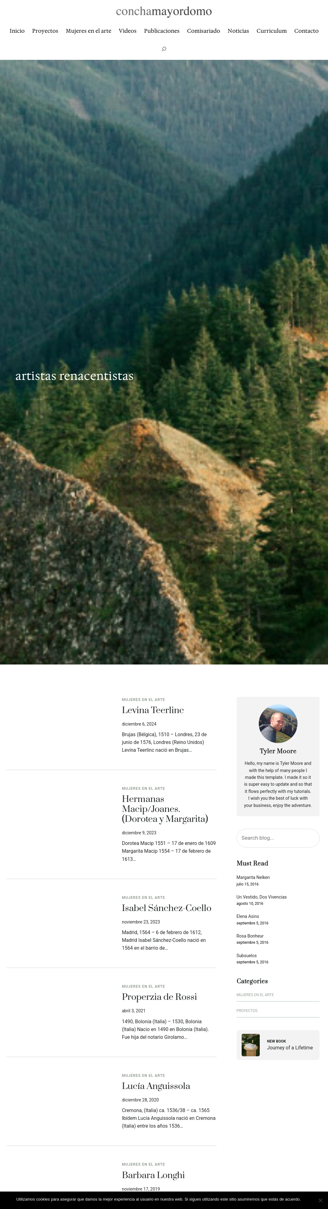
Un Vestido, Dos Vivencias (262, 897)
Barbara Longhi (153, 1176)
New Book (276, 1041)
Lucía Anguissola (156, 1087)
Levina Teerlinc (153, 711)
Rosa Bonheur (250, 936)
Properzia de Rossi (159, 998)
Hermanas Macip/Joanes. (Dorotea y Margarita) (165, 810)
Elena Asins (248, 916)
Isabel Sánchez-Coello (166, 909)
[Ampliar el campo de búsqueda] (164, 49)
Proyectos (247, 1011)
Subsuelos (247, 955)
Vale (308, 1199)
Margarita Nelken (253, 877)
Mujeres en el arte (143, 700)
